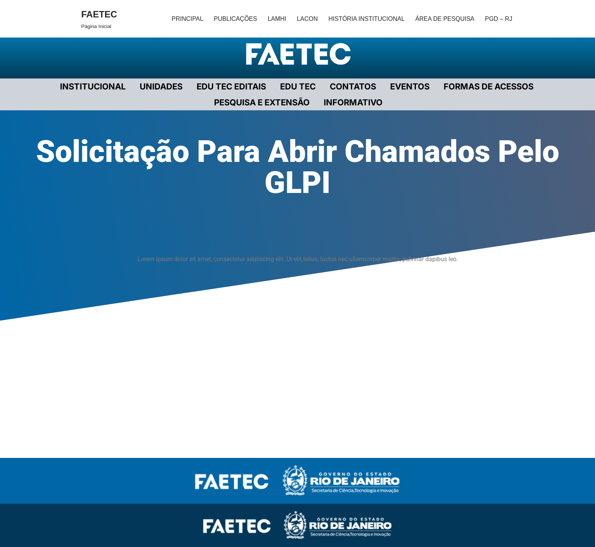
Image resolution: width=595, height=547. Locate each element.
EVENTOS (410, 86)
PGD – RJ (498, 19)
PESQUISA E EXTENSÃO (262, 102)
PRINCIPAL (187, 19)
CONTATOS (353, 86)
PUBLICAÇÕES (235, 19)
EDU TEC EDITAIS (231, 86)
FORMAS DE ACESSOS (489, 86)
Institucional (93, 86)
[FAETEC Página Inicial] (99, 19)
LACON (307, 19)
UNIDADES (161, 86)
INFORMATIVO (353, 102)
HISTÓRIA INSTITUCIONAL (366, 19)
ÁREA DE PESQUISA (444, 19)
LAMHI (277, 19)
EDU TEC (298, 86)
